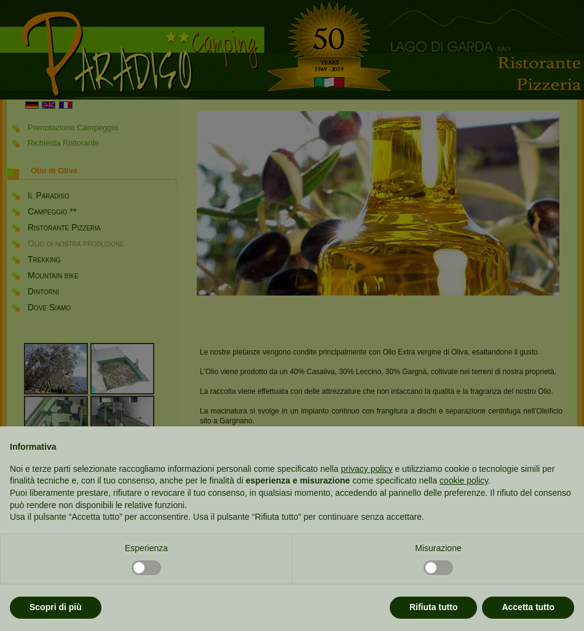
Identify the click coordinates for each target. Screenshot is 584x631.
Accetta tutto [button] (528, 607)
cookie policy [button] (464, 480)
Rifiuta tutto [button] (433, 607)
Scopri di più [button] (56, 607)
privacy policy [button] (367, 469)
